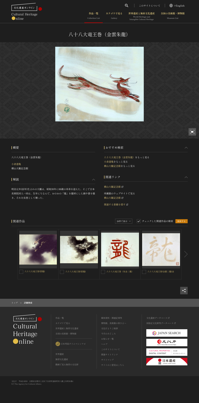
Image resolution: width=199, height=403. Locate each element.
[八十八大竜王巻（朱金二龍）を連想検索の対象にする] (103, 272)
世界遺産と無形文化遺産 (141, 16)
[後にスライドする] (185, 254)
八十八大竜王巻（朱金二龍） (120, 271)
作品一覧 (93, 16)
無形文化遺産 (62, 359)
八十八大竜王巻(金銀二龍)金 (160, 271)
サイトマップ (107, 359)
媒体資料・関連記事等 (111, 317)
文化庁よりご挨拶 (109, 328)
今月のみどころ (108, 333)
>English (177, 5)
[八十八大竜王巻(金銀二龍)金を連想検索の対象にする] (144, 272)
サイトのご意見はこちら (112, 364)
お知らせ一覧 (107, 338)
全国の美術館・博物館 (173, 16)
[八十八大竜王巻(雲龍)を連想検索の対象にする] (21, 272)
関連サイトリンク (109, 354)
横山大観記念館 (112, 166)
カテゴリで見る (114, 16)
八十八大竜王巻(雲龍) (35, 271)
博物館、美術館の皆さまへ (113, 323)
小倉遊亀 (16, 164)
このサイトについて (149, 5)
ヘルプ (104, 344)
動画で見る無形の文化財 (67, 364)
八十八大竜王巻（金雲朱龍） (119, 157)
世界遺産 (60, 354)
